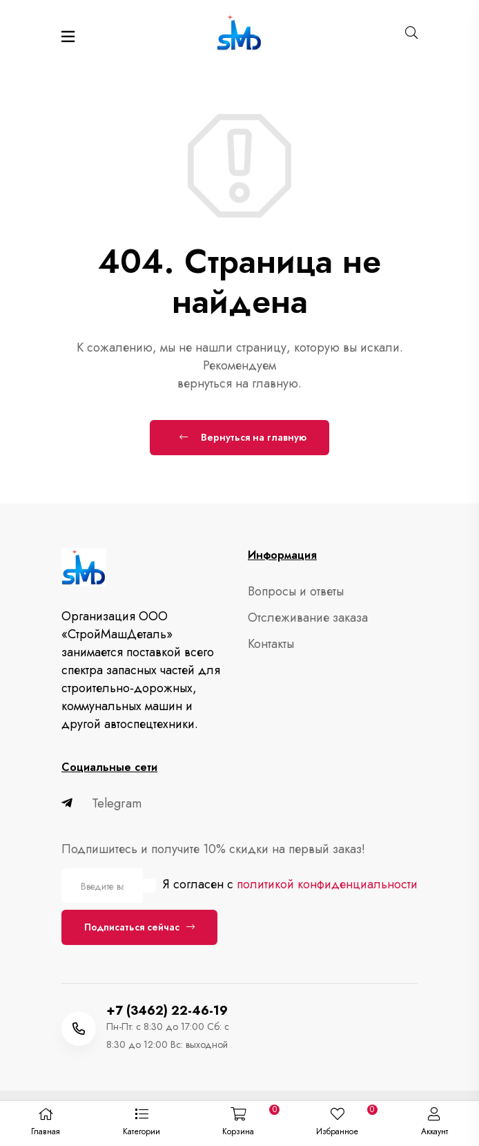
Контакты (271, 644)
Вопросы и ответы (296, 591)
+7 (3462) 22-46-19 (167, 1010)
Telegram (101, 803)
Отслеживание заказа (308, 618)
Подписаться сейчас (139, 927)
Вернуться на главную (242, 437)
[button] (140, 1124)
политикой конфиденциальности (327, 884)
